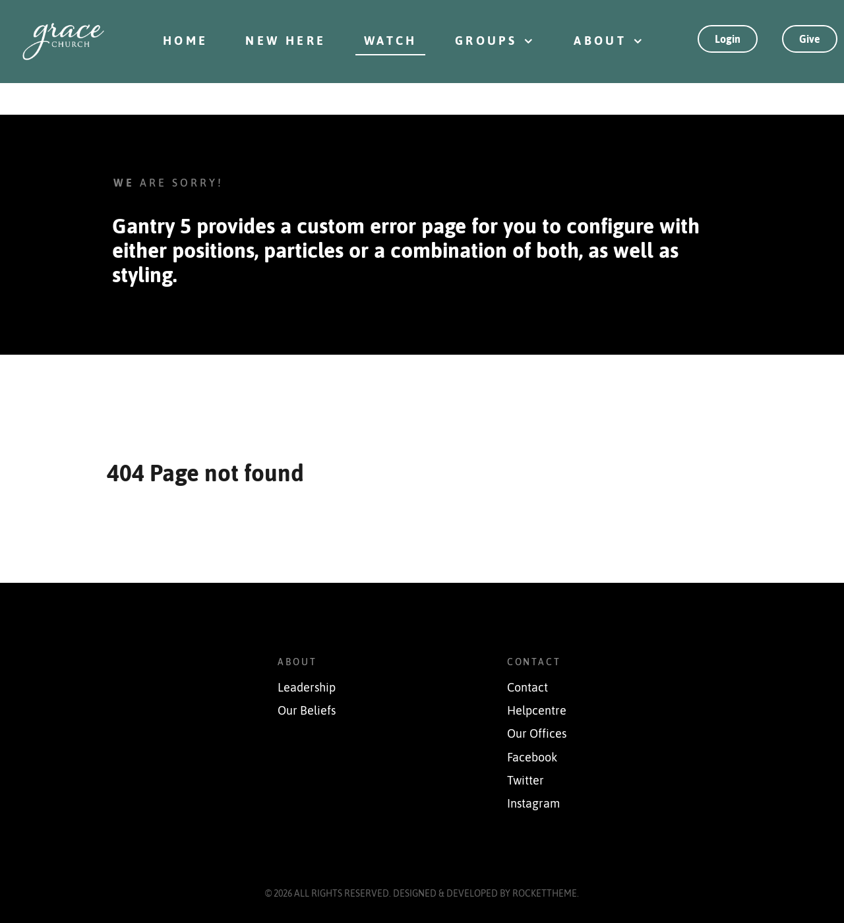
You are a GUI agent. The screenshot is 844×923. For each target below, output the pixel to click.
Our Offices (536, 733)
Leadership (307, 687)
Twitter (525, 780)
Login (727, 39)
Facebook (532, 757)
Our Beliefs (307, 710)
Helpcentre (536, 710)
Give (809, 39)
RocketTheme (544, 893)
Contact (527, 687)
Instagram (533, 803)
